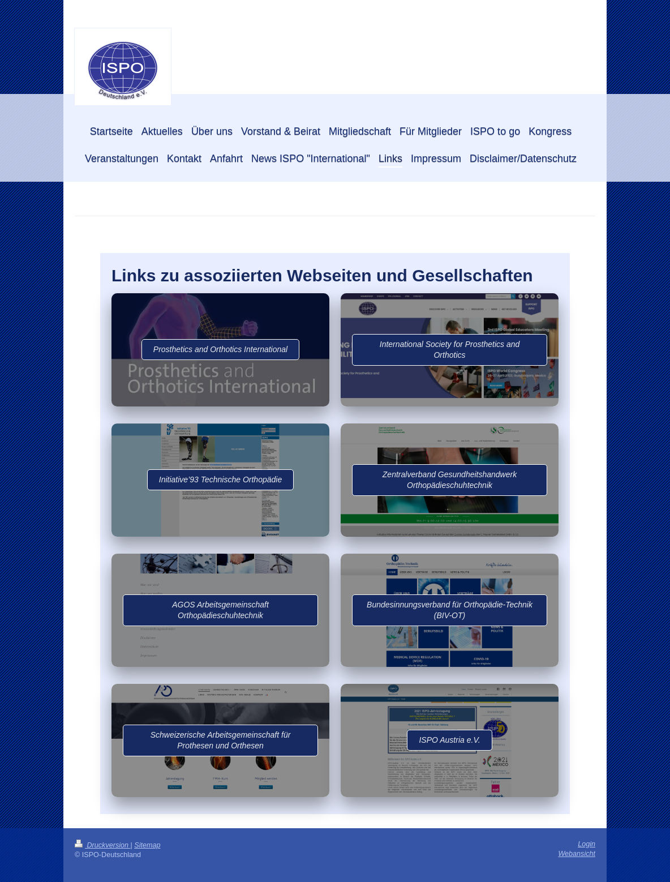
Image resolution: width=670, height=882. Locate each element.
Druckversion (102, 845)
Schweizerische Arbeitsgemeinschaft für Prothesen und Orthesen (221, 740)
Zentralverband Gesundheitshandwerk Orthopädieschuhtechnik (450, 480)
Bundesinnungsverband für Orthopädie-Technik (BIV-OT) (449, 610)
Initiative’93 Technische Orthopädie (220, 479)
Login (586, 844)
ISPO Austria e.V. (449, 739)
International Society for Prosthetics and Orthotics (449, 349)
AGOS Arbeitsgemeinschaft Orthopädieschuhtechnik (220, 610)
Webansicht (576, 854)
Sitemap (147, 845)
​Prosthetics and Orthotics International (220, 349)
